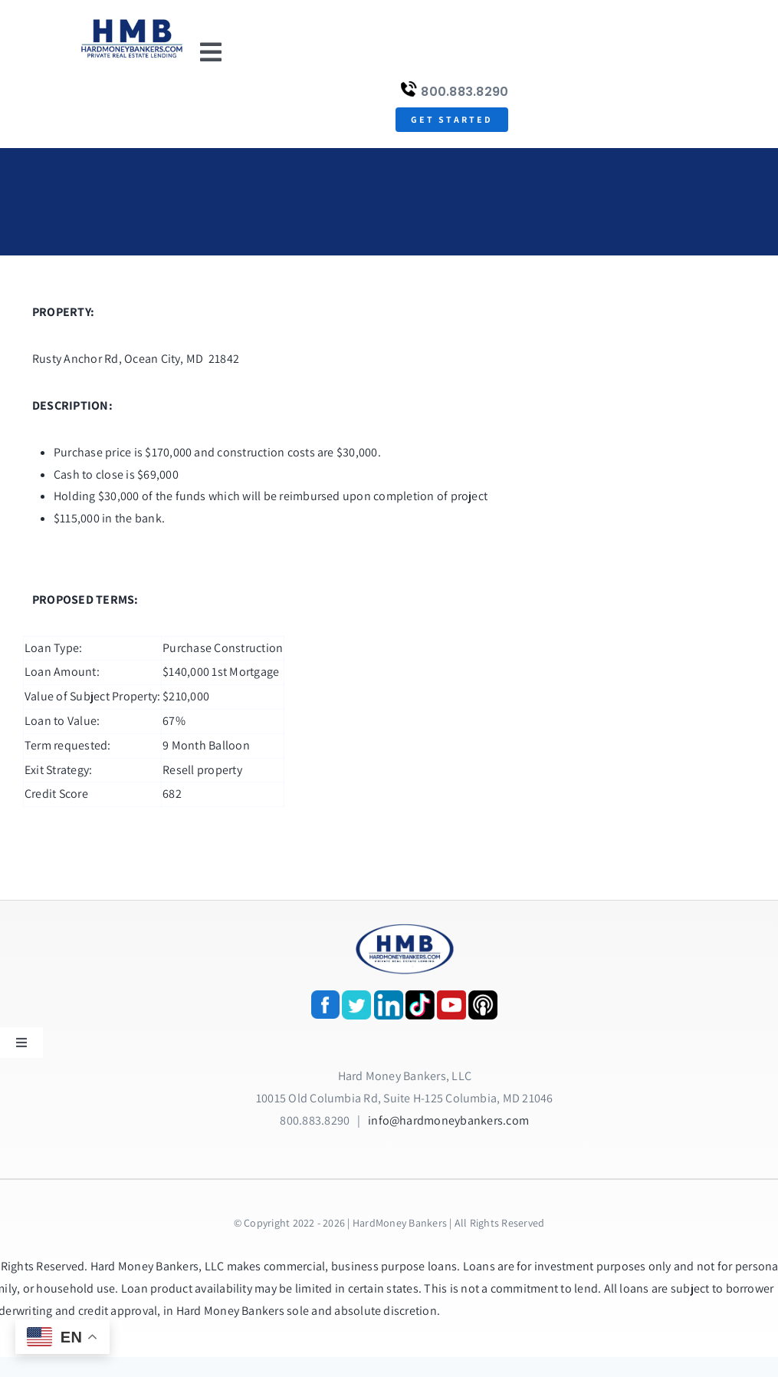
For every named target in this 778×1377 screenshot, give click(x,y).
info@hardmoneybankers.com (448, 1120)
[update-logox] (131, 21)
